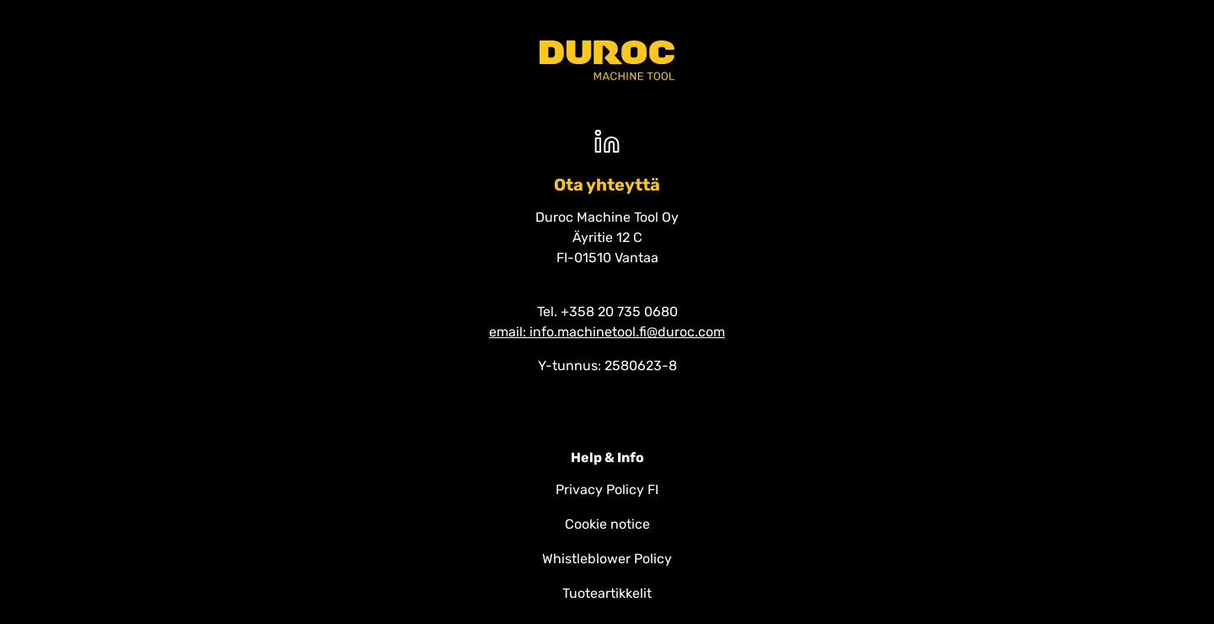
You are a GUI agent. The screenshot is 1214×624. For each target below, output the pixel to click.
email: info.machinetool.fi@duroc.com (607, 332)
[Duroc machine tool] (607, 60)
